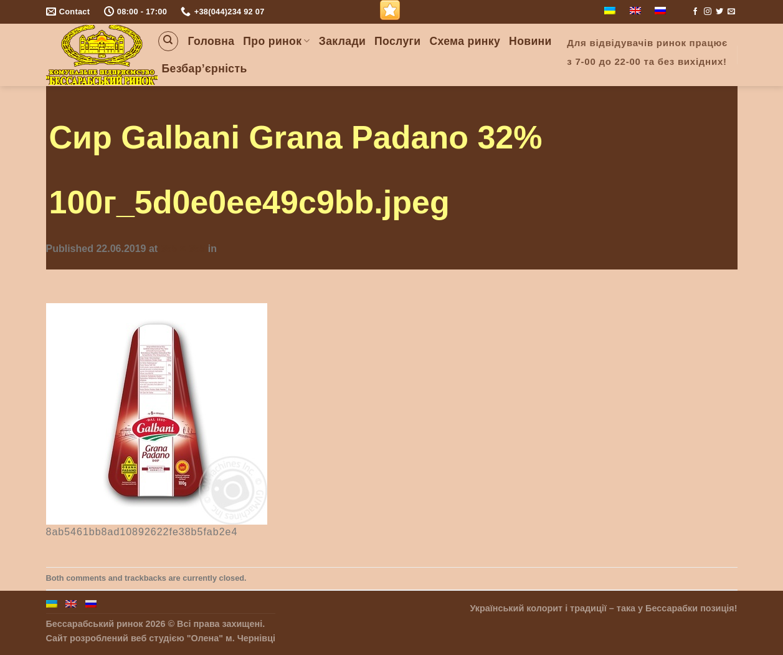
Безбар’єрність (204, 68)
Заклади (342, 41)
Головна (211, 41)
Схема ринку (464, 41)
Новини (530, 41)
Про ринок (276, 41)
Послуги (397, 41)
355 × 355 (183, 248)
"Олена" (205, 638)
